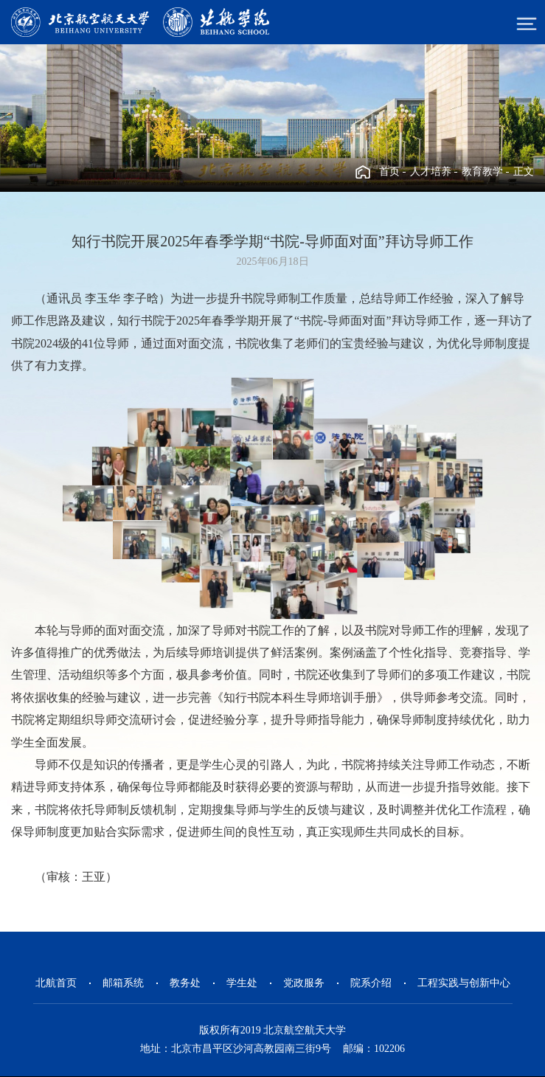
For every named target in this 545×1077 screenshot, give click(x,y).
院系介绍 (371, 982)
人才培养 (430, 171)
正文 (523, 171)
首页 (389, 171)
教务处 (185, 982)
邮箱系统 (123, 982)
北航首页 (56, 982)
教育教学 (482, 171)
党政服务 (303, 982)
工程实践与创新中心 (463, 982)
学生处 (241, 982)
